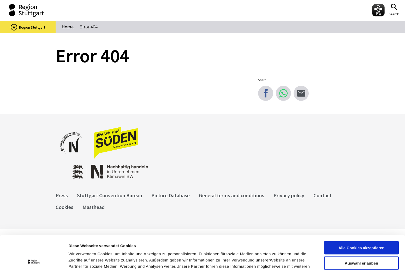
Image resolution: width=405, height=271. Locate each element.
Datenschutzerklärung (116, 244)
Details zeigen (277, 260)
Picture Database (170, 195)
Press (62, 195)
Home (68, 27)
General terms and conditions (231, 195)
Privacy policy (288, 195)
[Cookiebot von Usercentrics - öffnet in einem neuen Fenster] (34, 261)
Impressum (79, 244)
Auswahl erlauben (361, 228)
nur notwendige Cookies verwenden (361, 245)
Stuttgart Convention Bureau (109, 195)
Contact (322, 195)
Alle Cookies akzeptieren (361, 213)
